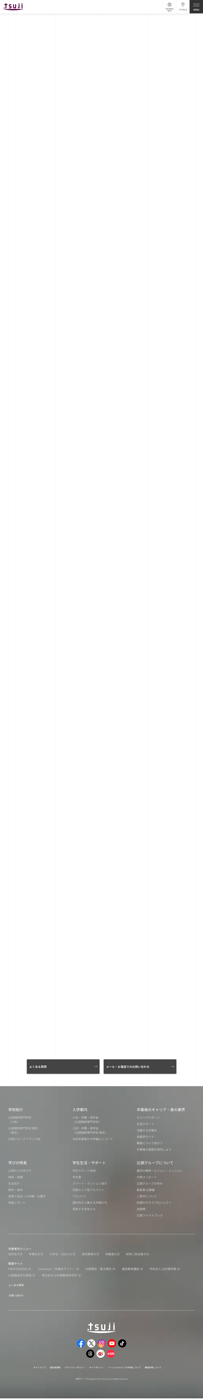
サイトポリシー (95, 1369)
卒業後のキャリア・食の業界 (161, 1112)
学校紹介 (15, 1112)
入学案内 (79, 1112)
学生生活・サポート (89, 1165)
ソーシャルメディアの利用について (128, 1369)
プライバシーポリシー (70, 1369)
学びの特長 (17, 1165)
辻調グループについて (155, 1165)
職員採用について (162, 1369)
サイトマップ (30, 1369)
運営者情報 (48, 1369)
